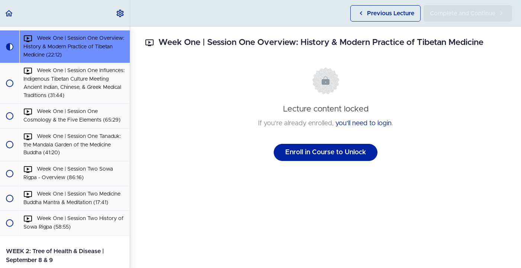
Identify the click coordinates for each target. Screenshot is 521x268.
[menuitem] (120, 13)
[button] (9, 13)
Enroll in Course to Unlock (325, 152)
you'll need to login (363, 123)
